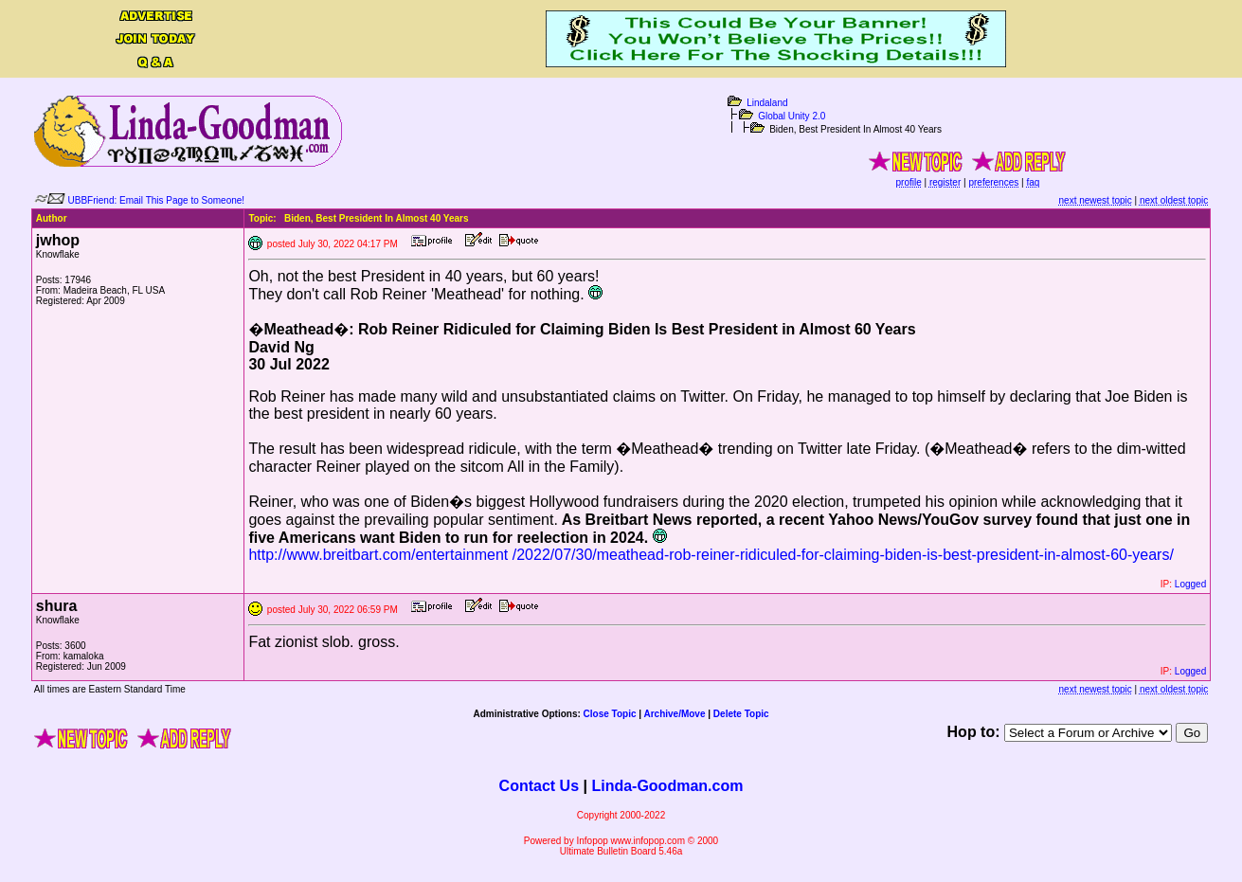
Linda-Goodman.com (667, 786)
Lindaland (767, 103)
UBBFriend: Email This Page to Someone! (156, 200)
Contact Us (539, 786)
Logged (1190, 584)
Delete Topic (741, 714)
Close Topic (610, 714)
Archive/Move (674, 714)
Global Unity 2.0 (791, 116)
